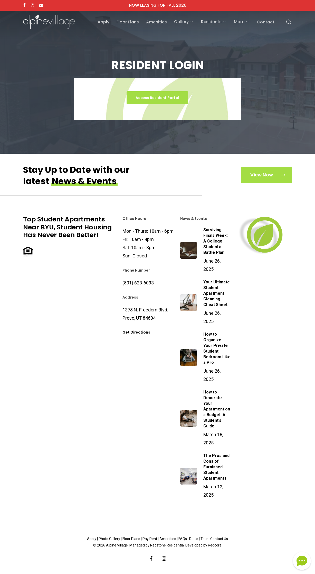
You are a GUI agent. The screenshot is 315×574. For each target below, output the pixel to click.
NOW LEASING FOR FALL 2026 (157, 5)
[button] (157, 97)
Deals (193, 539)
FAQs (182, 539)
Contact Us (219, 539)
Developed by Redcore (203, 545)
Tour (204, 539)
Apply (91, 539)
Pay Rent (149, 539)
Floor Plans (131, 539)
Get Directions (136, 332)
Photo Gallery (109, 539)
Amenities (167, 539)
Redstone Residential (167, 545)
